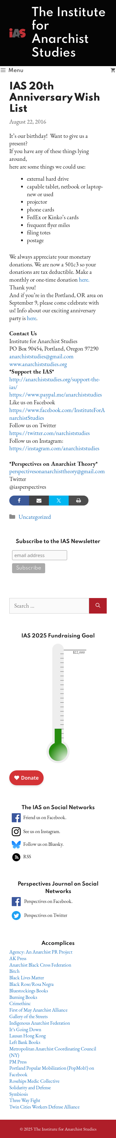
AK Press (17, 958)
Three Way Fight (24, 1100)
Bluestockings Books (28, 990)
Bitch (14, 971)
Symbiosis (18, 1094)
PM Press (18, 1062)
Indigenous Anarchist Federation (39, 1023)
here (31, 318)
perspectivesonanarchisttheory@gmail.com (57, 471)
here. (84, 279)
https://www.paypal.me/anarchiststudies (55, 394)
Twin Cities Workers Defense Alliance (44, 1107)
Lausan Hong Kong (27, 1035)
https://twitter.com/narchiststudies (49, 433)
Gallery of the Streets (28, 1016)
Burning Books (23, 997)
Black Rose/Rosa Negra (31, 984)
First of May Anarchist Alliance (38, 1010)
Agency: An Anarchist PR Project (40, 952)
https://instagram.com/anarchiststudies (54, 448)
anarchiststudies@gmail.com (41, 356)
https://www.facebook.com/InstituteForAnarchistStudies (57, 414)
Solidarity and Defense (30, 1087)
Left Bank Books (24, 1042)
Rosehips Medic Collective (34, 1081)
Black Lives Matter (26, 977)
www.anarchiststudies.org (38, 364)
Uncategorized (35, 517)
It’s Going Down (25, 1029)
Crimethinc (20, 1003)
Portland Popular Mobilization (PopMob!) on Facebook (51, 1071)
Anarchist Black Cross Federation (40, 965)
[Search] (98, 606)
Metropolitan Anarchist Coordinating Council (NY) (52, 1052)
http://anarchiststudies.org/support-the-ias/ (54, 383)
